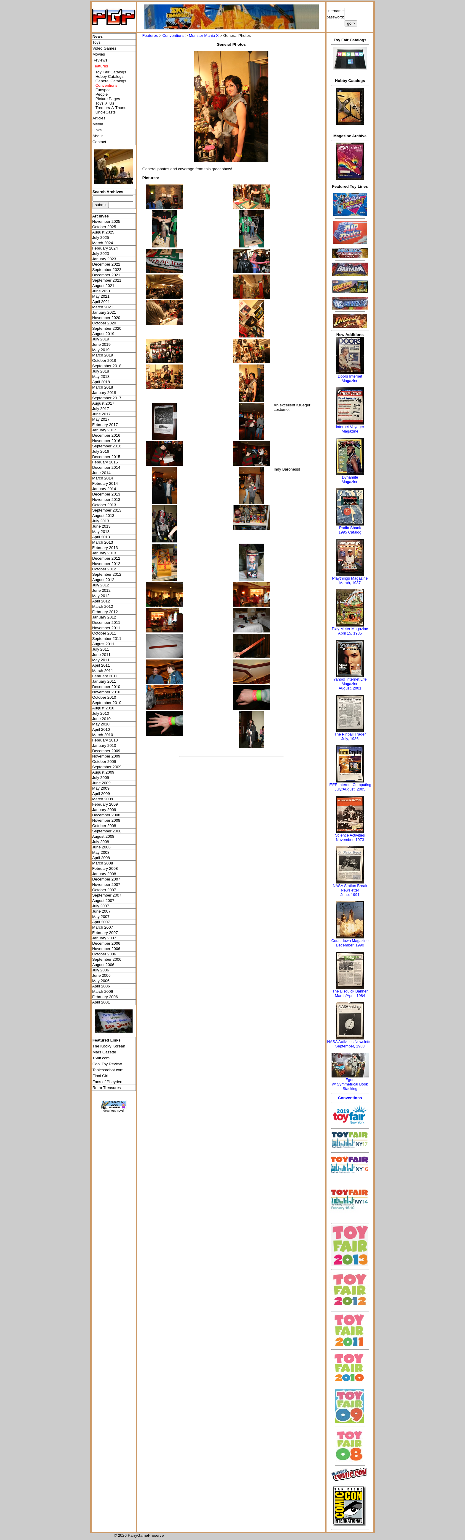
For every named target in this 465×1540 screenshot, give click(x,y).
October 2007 (104, 890)
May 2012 (101, 596)
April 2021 (101, 301)
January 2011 (104, 681)
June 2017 (101, 414)
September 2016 (107, 446)
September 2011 (107, 638)
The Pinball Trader (350, 734)
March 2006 (102, 991)
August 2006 (103, 964)
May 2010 (101, 724)
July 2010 (100, 713)
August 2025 (103, 232)
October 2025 (104, 227)
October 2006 (104, 954)
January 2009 (104, 809)
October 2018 (104, 360)
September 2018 (107, 366)
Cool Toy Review (107, 1064)
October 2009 (104, 761)
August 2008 (103, 836)
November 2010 (106, 692)
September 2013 (107, 510)
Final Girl (100, 1076)
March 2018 (102, 387)
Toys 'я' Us (104, 103)
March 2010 (102, 735)
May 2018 (101, 376)
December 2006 (106, 943)
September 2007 (107, 895)
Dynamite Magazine (350, 479)
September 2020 (107, 328)
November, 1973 (350, 839)
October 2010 (104, 697)
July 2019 (100, 339)
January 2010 (104, 745)
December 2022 (106, 264)
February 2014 (105, 483)
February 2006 (105, 997)
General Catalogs (110, 81)
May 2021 (101, 296)
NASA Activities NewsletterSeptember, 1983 (350, 1043)
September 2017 (107, 398)
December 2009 (106, 751)
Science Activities (350, 835)
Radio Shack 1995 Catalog (349, 530)
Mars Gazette (104, 1052)
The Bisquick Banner (350, 991)
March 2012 (102, 606)
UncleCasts (105, 112)
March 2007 (102, 927)
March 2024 (102, 243)
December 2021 (106, 275)
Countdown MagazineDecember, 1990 (350, 942)
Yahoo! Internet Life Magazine (350, 681)
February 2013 (105, 547)
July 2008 (100, 842)
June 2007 (101, 911)
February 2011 (105, 676)
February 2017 (105, 424)
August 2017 (103, 403)
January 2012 (104, 617)
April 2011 (101, 665)
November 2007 (106, 884)
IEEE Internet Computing (350, 784)
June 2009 (101, 783)
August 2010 (103, 708)
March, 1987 (350, 582)
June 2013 (101, 526)
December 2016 (106, 435)
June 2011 (101, 654)
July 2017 (100, 408)
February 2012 (105, 612)
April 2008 (101, 858)
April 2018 (101, 382)
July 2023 (100, 253)
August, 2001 (350, 688)
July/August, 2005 (350, 789)
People (101, 94)
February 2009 (105, 804)
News (98, 36)
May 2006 (101, 981)
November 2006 (106, 948)
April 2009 (101, 793)
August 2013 (103, 515)
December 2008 (106, 815)
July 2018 (100, 371)
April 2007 (101, 922)
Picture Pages (107, 99)
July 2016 (100, 451)
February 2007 (105, 932)
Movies (99, 54)
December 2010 (106, 686)
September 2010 (107, 702)
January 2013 (104, 553)
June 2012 (101, 590)
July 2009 (100, 777)
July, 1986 (350, 738)
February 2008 (105, 868)
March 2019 (102, 355)
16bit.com (101, 1058)
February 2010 (105, 740)
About (98, 136)
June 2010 (101, 719)
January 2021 (104, 312)
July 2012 (100, 585)
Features (150, 35)
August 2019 (103, 334)
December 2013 (106, 494)
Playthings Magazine (350, 578)
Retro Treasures (107, 1087)
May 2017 (101, 419)
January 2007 (104, 938)
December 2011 (106, 622)
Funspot (102, 90)
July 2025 (100, 237)
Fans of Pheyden (107, 1082)
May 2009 (101, 788)
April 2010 (101, 729)
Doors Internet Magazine (350, 378)
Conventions (173, 35)
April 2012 (101, 601)
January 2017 (104, 430)
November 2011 (106, 628)
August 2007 (103, 900)
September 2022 (107, 269)
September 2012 (107, 574)
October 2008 (104, 825)
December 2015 (106, 457)
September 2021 (107, 280)
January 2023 (104, 259)
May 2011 (101, 660)
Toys (97, 42)
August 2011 (103, 644)
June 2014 (101, 473)
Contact (99, 142)
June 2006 (101, 975)
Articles (99, 118)
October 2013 (104, 505)
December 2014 (106, 467)
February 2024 (105, 248)
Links (97, 130)
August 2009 (103, 772)
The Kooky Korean (109, 1046)
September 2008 (107, 831)
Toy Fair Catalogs (110, 72)
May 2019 (101, 350)
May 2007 (101, 916)
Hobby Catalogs (109, 76)
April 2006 (101, 986)
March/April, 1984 (350, 995)
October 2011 (104, 633)
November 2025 (106, 221)
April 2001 (101, 1002)
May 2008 (101, 852)
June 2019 (101, 344)
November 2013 (106, 499)
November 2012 (106, 563)
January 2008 (104, 874)
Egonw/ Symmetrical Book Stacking (350, 1084)
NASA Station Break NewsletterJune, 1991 (350, 890)
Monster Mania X (204, 35)
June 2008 (101, 847)
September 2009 (107, 767)
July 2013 (100, 521)
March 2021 (102, 307)
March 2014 (102, 478)
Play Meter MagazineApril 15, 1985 (350, 631)
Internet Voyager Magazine (350, 429)
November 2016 (106, 440)
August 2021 (103, 285)
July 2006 (100, 970)
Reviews (100, 60)
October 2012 (104, 569)
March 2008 (102, 863)
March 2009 (102, 799)
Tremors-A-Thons (110, 107)
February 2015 (105, 462)
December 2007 (106, 879)
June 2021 (101, 291)
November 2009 (106, 756)
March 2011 (102, 670)
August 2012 (103, 580)
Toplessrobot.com (108, 1070)
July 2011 (100, 649)
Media (98, 124)
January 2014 (104, 489)
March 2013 (102, 542)
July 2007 (100, 906)
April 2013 (101, 537)
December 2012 (106, 558)
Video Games (105, 48)
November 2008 (106, 820)
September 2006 (107, 959)
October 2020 (104, 323)
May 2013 (101, 531)
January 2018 (104, 392)
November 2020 (106, 317)
